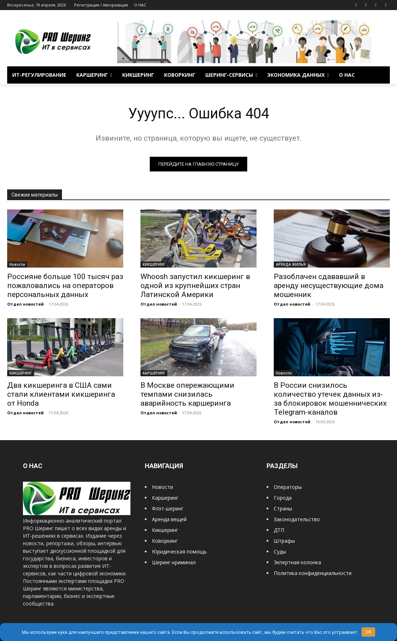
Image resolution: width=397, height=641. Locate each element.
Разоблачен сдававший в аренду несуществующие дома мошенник (328, 285)
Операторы (288, 487)
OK (368, 632)
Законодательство (297, 519)
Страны (283, 508)
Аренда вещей (169, 519)
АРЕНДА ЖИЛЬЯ (291, 264)
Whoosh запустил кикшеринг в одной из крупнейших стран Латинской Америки (195, 285)
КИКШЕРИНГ (154, 264)
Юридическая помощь (179, 551)
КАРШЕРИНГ (154, 373)
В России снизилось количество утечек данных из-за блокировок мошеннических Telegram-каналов (330, 398)
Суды (280, 551)
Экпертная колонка (297, 562)
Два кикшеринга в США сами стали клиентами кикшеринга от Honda (61, 394)
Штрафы (284, 540)
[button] (381, 75)
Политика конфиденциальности (312, 573)
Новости (17, 264)
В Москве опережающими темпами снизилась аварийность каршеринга (187, 394)
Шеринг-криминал (174, 562)
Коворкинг (165, 540)
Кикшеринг (165, 530)
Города (283, 497)
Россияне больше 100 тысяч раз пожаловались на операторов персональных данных (65, 285)
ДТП (279, 530)
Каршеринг (165, 497)
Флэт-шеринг (167, 508)
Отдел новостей (25, 304)
